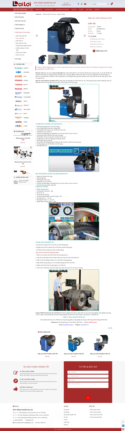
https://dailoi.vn (41, 422)
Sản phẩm (66, 412)
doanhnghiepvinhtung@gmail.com (23, 422)
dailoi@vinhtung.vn (68, 325)
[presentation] (88, 392)
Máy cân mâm (61, 14)
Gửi (88, 398)
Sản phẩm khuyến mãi (70, 414)
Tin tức (66, 417)
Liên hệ (66, 424)
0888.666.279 (29, 420)
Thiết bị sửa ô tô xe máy (49, 14)
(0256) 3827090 (18, 420)
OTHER (99, 26)
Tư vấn (65, 419)
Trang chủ (38, 14)
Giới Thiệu (66, 422)
